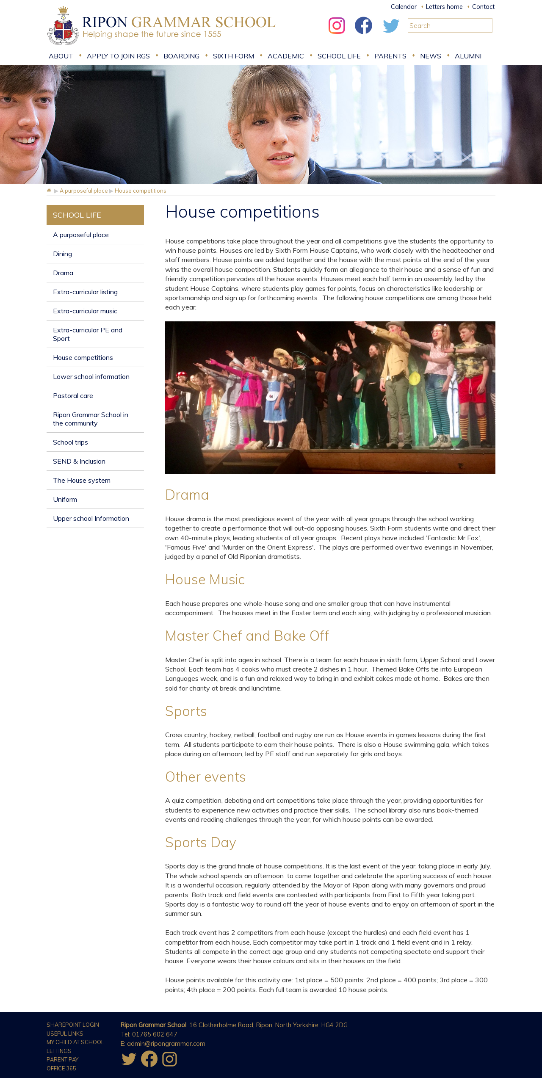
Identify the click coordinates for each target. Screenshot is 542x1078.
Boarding (181, 56)
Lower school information (91, 376)
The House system (82, 480)
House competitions (83, 357)
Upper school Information (91, 518)
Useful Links (65, 1033)
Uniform (65, 499)
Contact (483, 7)
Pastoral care (73, 395)
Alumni (468, 56)
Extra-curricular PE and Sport (87, 334)
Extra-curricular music (85, 311)
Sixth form (233, 56)
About (61, 56)
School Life (339, 56)
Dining (62, 253)
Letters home (444, 7)
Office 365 (61, 1068)
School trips (70, 442)
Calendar (404, 7)
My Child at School (75, 1042)
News (430, 56)
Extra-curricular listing (85, 291)
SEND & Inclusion (79, 461)
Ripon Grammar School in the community (90, 418)
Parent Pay (62, 1059)
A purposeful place (81, 234)
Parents (390, 56)
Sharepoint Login (73, 1024)
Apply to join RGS (118, 56)
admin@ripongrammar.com (166, 1044)
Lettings (59, 1051)
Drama (63, 272)
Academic (286, 56)
